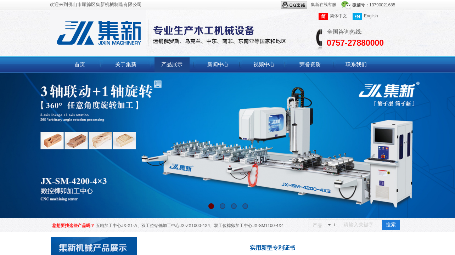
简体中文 (333, 16)
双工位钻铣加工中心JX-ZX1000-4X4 (175, 225)
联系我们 (356, 64)
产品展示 (171, 64)
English (365, 16)
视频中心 (264, 64)
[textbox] (361, 225)
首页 (79, 64)
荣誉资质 (310, 64)
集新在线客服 (308, 5)
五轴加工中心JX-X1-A (116, 225)
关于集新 (125, 64)
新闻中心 (218, 64)
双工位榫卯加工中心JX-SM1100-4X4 (248, 225)
